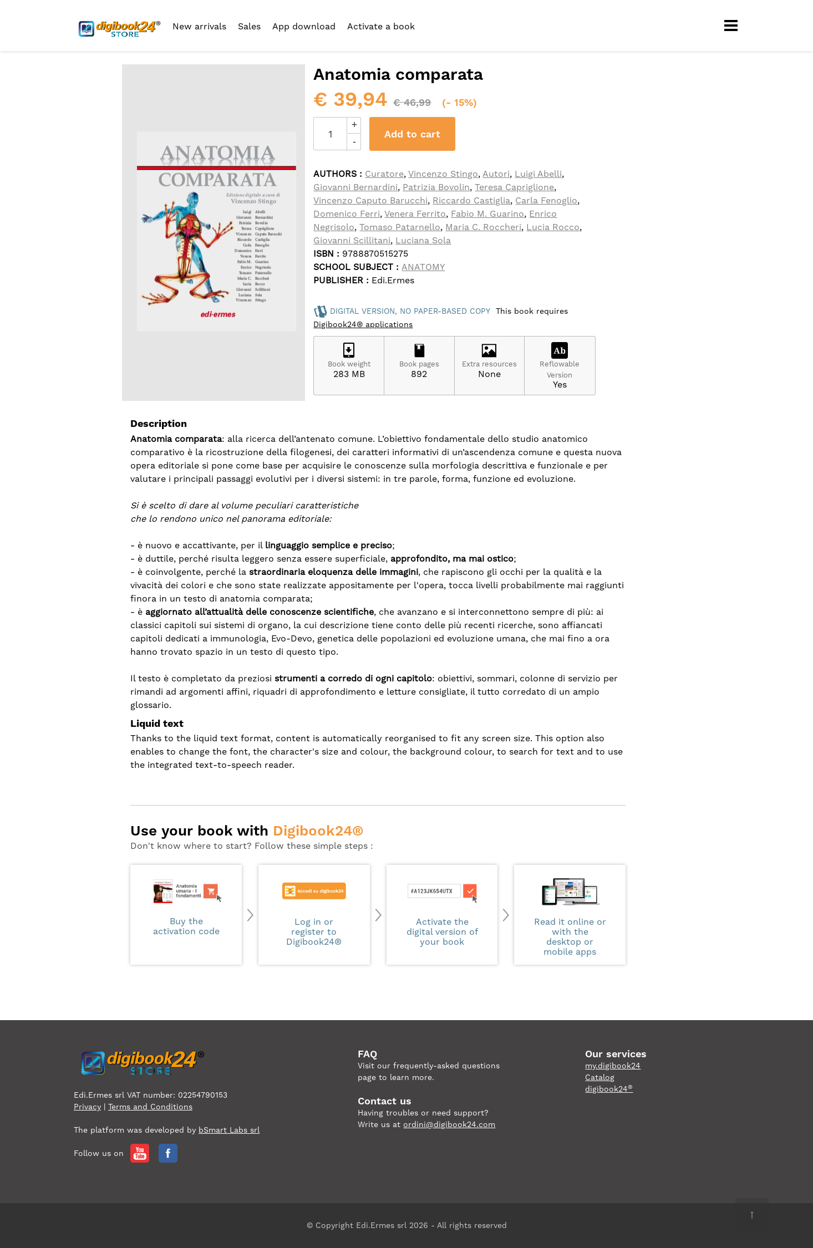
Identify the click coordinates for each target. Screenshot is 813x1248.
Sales (249, 26)
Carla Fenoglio (546, 200)
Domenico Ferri (346, 213)
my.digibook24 (613, 1065)
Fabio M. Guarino (487, 213)
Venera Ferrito (415, 213)
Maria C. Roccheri (483, 227)
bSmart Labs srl (229, 1129)
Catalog (599, 1077)
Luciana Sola (423, 240)
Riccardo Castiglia (471, 200)
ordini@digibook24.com (449, 1124)
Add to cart (412, 134)
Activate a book (381, 26)
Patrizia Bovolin (436, 187)
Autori (496, 174)
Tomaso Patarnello (399, 227)
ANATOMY (423, 267)
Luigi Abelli (538, 174)
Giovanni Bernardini (355, 187)
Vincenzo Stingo (443, 174)
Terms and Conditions (150, 1106)
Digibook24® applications (363, 324)
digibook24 (609, 1088)
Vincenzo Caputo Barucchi (370, 200)
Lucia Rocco (553, 227)
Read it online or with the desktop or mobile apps (569, 916)
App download (304, 26)
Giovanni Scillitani (351, 240)
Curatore (384, 174)
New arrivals (199, 26)
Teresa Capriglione (514, 187)
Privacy (87, 1106)
